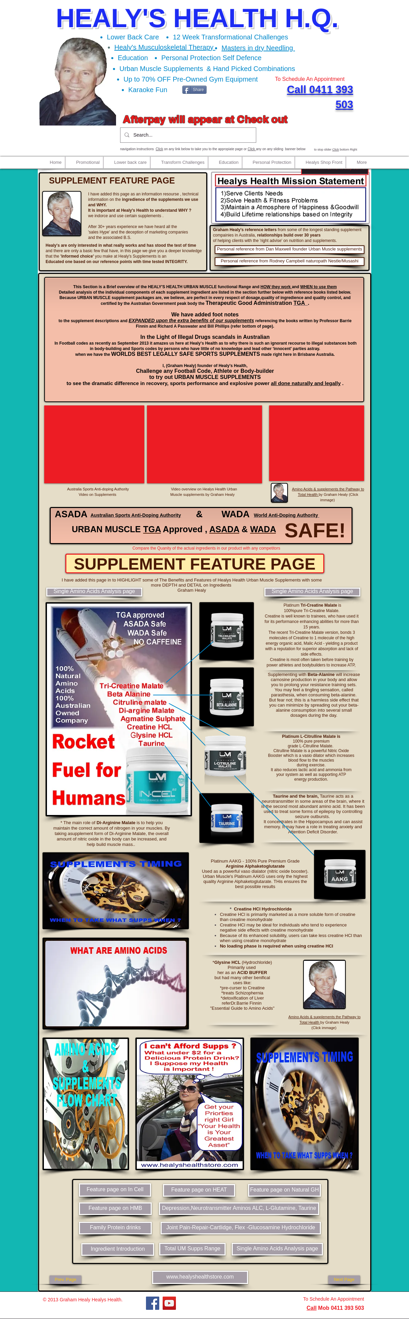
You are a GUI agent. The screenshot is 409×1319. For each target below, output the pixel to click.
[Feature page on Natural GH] (284, 1190)
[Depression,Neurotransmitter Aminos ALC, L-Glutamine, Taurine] (239, 1208)
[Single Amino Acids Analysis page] (94, 592)
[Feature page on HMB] (115, 1208)
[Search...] (187, 135)
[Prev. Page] (65, 1279)
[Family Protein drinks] (115, 1228)
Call (311, 1308)
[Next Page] (344, 1279)
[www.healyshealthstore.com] (200, 1277)
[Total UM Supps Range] (192, 1249)
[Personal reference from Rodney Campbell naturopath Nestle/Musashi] (289, 261)
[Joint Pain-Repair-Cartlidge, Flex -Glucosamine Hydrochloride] (241, 1228)
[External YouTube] (94, 444)
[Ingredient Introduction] (117, 1249)
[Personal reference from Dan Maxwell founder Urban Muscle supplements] (289, 249)
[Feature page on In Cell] (115, 1190)
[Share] (194, 90)
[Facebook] (152, 1303)
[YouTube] (169, 1303)
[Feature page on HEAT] (199, 1190)
